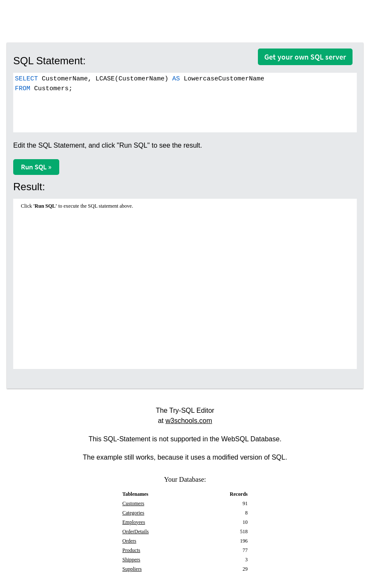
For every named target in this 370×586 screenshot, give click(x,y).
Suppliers (132, 569)
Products (131, 550)
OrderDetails (135, 532)
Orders (129, 541)
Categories (133, 513)
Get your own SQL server (305, 57)
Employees (133, 522)
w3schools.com (188, 420)
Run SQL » (36, 167)
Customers (133, 503)
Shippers (131, 560)
